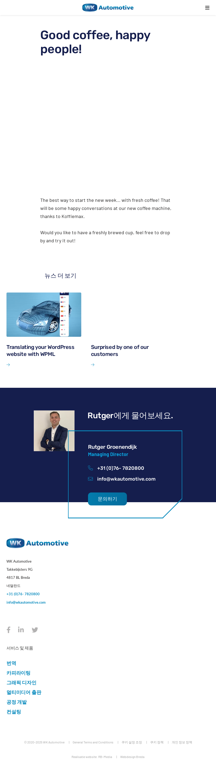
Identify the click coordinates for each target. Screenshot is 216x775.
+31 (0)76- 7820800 (116, 468)
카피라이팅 (18, 673)
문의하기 (107, 499)
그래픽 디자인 (21, 682)
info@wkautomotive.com (122, 479)
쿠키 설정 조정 (132, 742)
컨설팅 (13, 712)
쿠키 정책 (157, 742)
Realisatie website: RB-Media (92, 757)
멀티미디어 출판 (23, 692)
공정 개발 (16, 702)
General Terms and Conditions (93, 742)
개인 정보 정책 (182, 742)
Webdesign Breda (132, 757)
